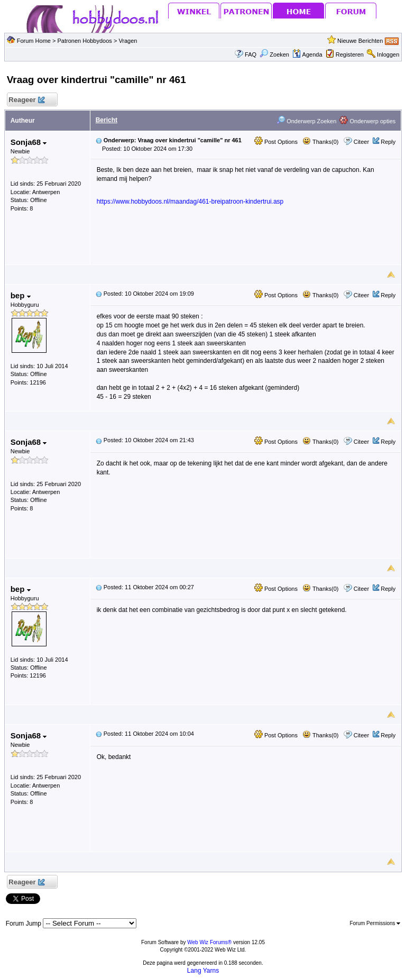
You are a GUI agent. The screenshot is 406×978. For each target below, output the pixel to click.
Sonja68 (29, 142)
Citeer (361, 142)
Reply (388, 142)
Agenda (307, 54)
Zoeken (274, 54)
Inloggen (388, 54)
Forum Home (34, 41)
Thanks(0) (320, 142)
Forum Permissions (374, 923)
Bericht (106, 120)
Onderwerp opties (367, 121)
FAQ (250, 54)
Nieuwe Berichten (360, 41)
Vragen (127, 41)
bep (21, 295)
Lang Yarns (203, 970)
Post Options (276, 142)
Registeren (350, 54)
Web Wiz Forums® (209, 942)
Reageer (27, 100)
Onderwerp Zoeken (306, 121)
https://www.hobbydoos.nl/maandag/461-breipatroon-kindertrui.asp (190, 201)
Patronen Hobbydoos (84, 41)
